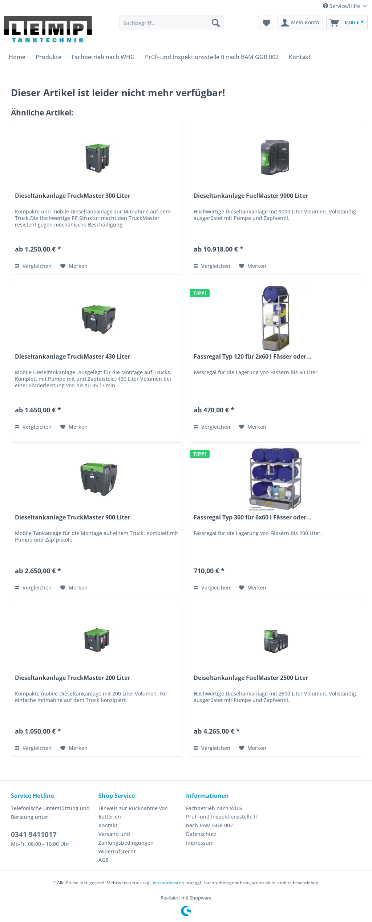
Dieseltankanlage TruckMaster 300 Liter (72, 196)
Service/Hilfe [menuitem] (342, 6)
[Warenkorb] (347, 23)
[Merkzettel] (266, 23)
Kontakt (107, 825)
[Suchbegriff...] (172, 23)
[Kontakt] (300, 57)
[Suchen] (215, 23)
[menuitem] (172, 23)
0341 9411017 (34, 834)
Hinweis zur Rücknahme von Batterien (133, 812)
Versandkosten (168, 883)
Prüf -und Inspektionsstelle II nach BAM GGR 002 (221, 821)
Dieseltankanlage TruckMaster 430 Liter (72, 356)
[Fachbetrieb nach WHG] (103, 57)
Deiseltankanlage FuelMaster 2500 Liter (251, 678)
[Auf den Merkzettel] (74, 266)
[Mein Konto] (300, 23)
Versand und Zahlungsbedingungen (126, 838)
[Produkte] (48, 57)
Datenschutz (201, 834)
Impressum (200, 842)
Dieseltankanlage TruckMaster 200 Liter (72, 678)
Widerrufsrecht (117, 851)
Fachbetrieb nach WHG (214, 808)
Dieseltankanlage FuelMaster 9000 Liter (251, 196)
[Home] (17, 57)
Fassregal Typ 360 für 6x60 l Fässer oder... (253, 517)
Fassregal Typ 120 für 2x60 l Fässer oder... (253, 356)
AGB (103, 859)
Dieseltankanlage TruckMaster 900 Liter (72, 517)
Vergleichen (33, 265)
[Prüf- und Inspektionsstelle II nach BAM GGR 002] (212, 57)
